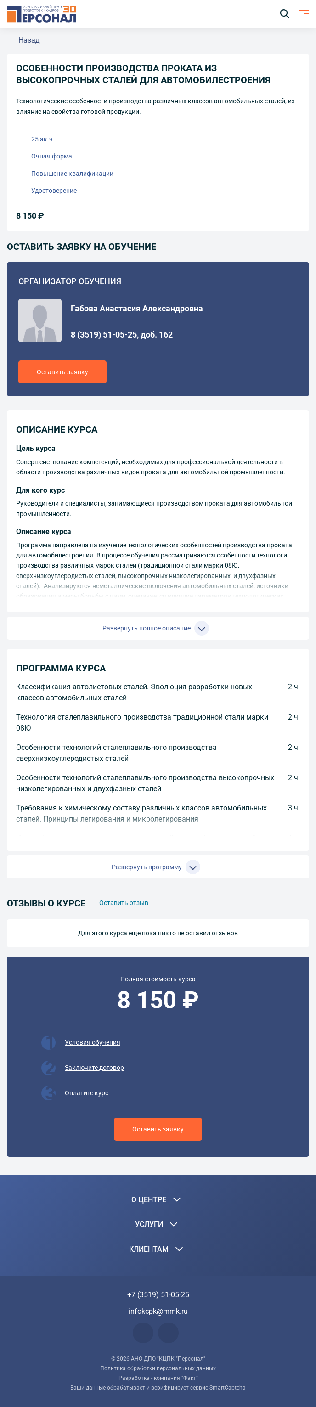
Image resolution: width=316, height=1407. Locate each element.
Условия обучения (92, 1042)
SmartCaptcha (227, 1387)
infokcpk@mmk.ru (158, 1311)
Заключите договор (94, 1067)
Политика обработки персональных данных (158, 1368)
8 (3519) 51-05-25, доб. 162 (122, 334)
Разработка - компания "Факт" (158, 1378)
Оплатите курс (86, 1093)
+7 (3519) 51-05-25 (158, 1294)
